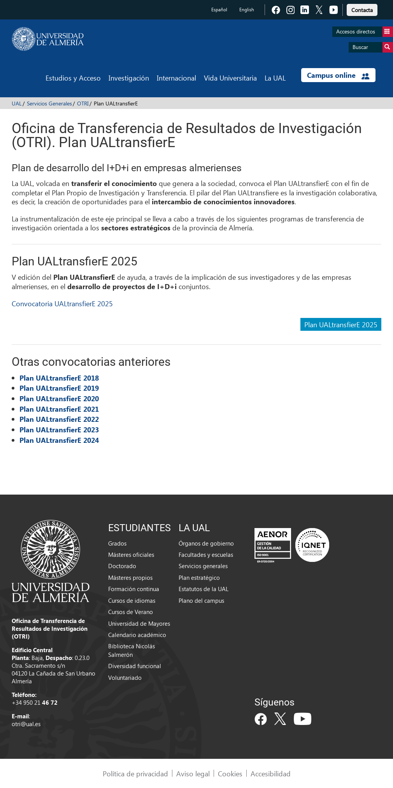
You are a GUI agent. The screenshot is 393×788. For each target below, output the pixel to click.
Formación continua (133, 589)
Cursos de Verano (130, 612)
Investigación (129, 77)
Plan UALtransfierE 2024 (59, 440)
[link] (362, 9)
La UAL (275, 77)
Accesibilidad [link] (271, 773)
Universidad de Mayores (139, 623)
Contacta (362, 10)
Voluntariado (125, 677)
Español (219, 9)
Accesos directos (364, 31)
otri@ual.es (26, 724)
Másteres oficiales (131, 554)
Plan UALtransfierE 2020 (59, 398)
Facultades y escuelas (206, 554)
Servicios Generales (49, 103)
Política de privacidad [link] (135, 773)
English (246, 9)
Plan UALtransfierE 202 (57, 429)
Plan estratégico (199, 577)
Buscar (373, 47)
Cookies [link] (230, 773)
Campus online (338, 75)
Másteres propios (130, 577)
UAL (17, 103)
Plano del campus (201, 600)
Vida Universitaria (230, 77)
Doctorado (122, 566)
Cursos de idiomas (131, 600)
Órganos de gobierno (206, 543)
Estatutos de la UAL (203, 589)
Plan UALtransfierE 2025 (340, 324)
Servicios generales (203, 566)
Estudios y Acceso (73, 77)
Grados (117, 543)
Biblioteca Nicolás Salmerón (131, 650)
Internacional (176, 77)
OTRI (83, 103)
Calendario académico (137, 635)
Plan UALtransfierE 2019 (59, 388)
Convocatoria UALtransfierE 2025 (62, 303)
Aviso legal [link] (193, 773)
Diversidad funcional (134, 666)
